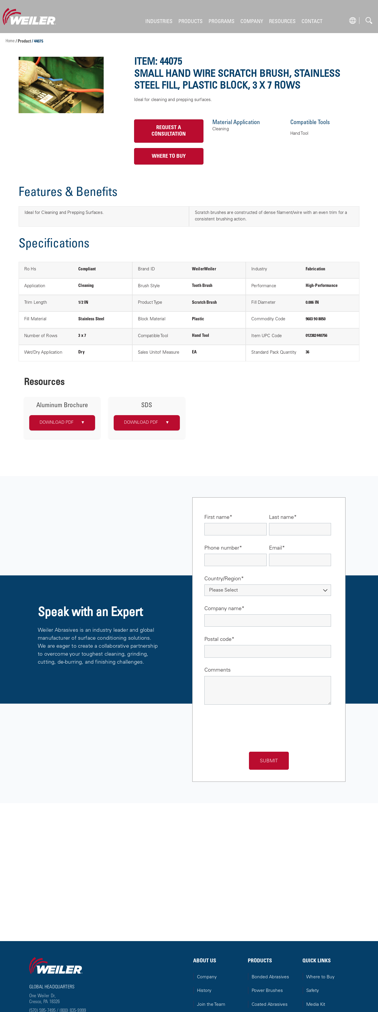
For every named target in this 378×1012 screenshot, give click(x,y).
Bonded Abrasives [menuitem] (270, 977)
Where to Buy (169, 156)
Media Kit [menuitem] (315, 1005)
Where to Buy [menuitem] (320, 977)
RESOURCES (282, 22)
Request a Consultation (168, 131)
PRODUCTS (190, 22)
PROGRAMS (221, 22)
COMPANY (251, 22)
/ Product (24, 41)
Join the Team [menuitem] (211, 1005)
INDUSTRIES (158, 22)
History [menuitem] (204, 991)
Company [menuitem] (207, 977)
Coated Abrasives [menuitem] (270, 1005)
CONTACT (312, 22)
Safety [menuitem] (312, 991)
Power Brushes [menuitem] (267, 991)
